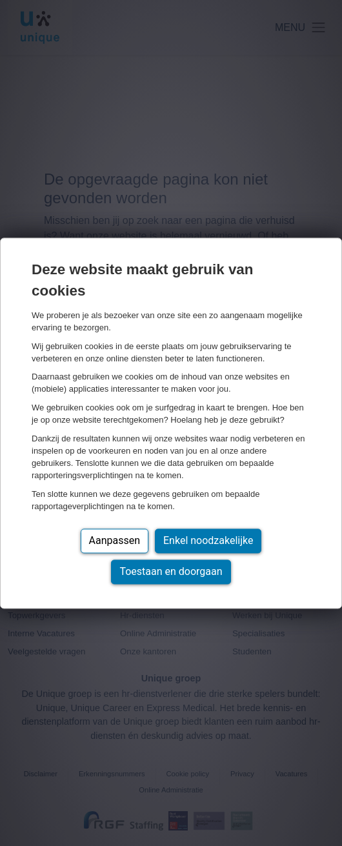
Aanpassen (115, 540)
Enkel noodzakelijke (208, 540)
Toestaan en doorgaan (170, 571)
